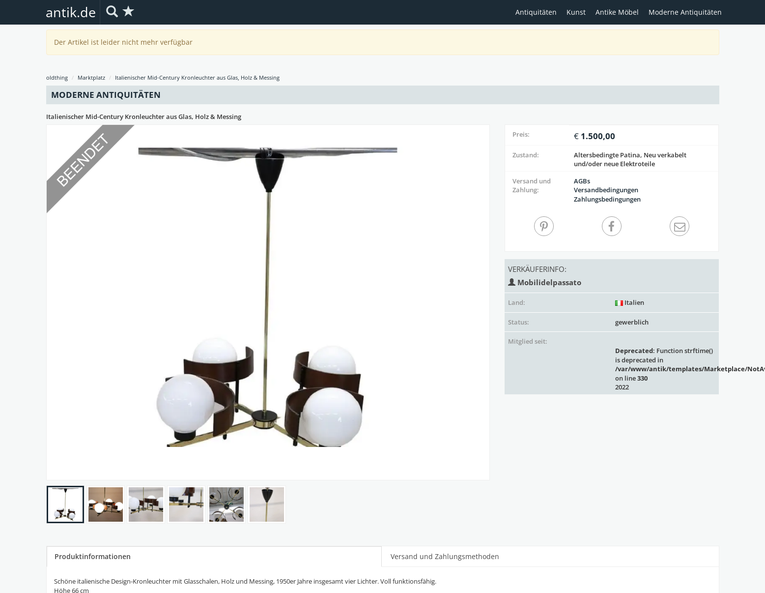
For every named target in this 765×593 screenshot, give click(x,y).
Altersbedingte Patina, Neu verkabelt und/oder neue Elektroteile (630, 159)
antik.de (71, 12)
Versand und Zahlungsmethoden (445, 556)
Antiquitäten (536, 12)
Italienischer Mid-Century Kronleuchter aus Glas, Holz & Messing (197, 77)
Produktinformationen (93, 556)
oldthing (57, 77)
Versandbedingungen (606, 189)
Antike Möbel (617, 12)
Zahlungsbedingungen (607, 199)
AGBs (582, 181)
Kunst (576, 12)
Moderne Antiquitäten (685, 12)
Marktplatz (91, 77)
